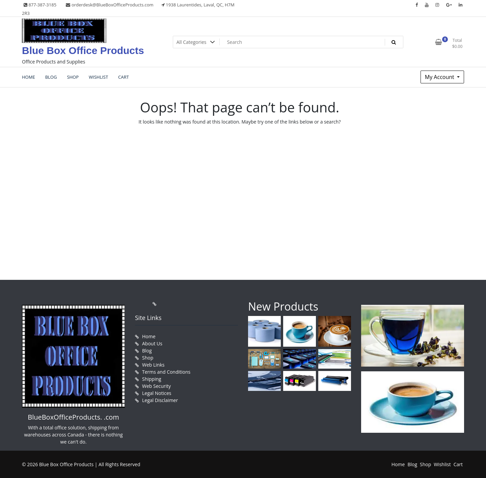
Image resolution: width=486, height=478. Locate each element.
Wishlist (442, 464)
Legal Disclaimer (160, 400)
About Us (152, 343)
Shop (147, 357)
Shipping (151, 379)
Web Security (156, 386)
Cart (458, 464)
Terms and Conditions (166, 372)
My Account (440, 77)
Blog (147, 350)
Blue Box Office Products (83, 50)
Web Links (153, 365)
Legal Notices (156, 393)
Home (149, 336)
